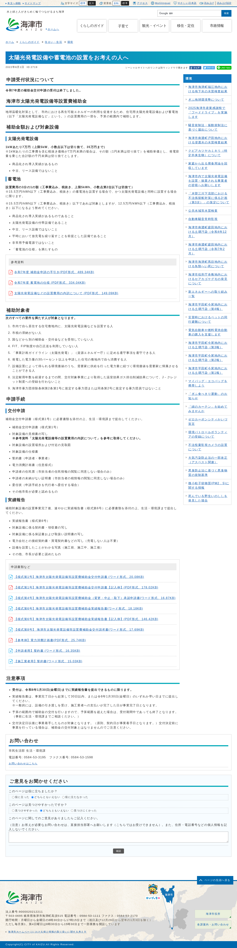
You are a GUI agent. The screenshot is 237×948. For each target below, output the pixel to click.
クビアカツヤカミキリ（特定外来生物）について (207, 153)
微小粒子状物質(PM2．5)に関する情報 (208, 485)
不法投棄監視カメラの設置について (207, 447)
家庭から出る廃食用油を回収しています (207, 166)
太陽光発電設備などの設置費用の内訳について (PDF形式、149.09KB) (63, 293)
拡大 (91, 3)
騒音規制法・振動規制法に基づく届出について (207, 127)
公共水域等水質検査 (203, 210)
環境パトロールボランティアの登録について (207, 434)
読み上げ (209, 3)
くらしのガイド (29, 42)
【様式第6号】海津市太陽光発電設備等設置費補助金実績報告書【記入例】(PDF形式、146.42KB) (83, 619)
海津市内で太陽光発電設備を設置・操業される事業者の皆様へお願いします (207, 181)
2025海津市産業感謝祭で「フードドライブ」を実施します (207, 112)
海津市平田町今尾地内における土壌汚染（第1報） (207, 370)
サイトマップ (33, 3)
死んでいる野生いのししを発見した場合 (207, 498)
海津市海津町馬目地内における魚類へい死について (207, 264)
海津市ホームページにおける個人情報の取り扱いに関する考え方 (47, 931)
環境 (70, 42)
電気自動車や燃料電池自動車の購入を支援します (207, 332)
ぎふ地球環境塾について (206, 99)
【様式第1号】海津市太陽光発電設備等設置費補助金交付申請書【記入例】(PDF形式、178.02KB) (83, 587)
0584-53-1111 (90, 915)
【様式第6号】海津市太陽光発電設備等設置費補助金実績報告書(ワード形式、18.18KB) (76, 608)
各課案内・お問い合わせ (213, 924)
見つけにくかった (85, 810)
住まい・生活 (53, 42)
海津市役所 (213, 913)
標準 (83, 3)
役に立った (22, 797)
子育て (123, 26)
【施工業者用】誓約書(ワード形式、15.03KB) (45, 661)
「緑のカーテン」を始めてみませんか (207, 409)
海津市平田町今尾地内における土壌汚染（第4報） (207, 307)
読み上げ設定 (224, 3)
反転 (116, 3)
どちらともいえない (47, 797)
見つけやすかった (26, 810)
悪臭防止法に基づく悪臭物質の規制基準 (207, 472)
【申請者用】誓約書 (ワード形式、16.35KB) (44, 650)
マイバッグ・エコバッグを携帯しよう (207, 383)
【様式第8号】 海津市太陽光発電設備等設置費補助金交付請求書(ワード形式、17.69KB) (76, 629)
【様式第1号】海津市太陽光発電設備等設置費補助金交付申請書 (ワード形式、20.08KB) (76, 576)
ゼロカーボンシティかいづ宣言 (207, 421)
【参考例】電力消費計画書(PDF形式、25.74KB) (47, 640)
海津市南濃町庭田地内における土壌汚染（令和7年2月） (207, 249)
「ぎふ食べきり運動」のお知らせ (207, 396)
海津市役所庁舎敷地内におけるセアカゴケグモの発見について (207, 279)
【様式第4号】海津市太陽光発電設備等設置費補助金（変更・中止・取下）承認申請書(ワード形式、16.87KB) (92, 598)
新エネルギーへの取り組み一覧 (207, 294)
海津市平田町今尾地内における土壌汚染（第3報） (207, 345)
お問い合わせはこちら (23, 763)
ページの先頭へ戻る (217, 880)
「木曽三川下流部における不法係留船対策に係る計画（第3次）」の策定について (208, 198)
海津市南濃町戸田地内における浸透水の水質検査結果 (207, 140)
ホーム (10, 42)
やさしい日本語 (185, 3)
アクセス (140, 3)
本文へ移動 (14, 3)
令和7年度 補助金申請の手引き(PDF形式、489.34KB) (51, 272)
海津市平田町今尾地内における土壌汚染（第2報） (207, 358)
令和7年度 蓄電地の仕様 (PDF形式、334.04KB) (47, 282)
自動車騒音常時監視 (203, 219)
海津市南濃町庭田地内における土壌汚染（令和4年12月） (207, 232)
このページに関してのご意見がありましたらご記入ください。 (54, 818)
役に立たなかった (76, 797)
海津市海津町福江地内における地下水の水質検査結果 (207, 89)
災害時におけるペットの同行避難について (207, 319)
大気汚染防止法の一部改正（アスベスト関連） (207, 460)
